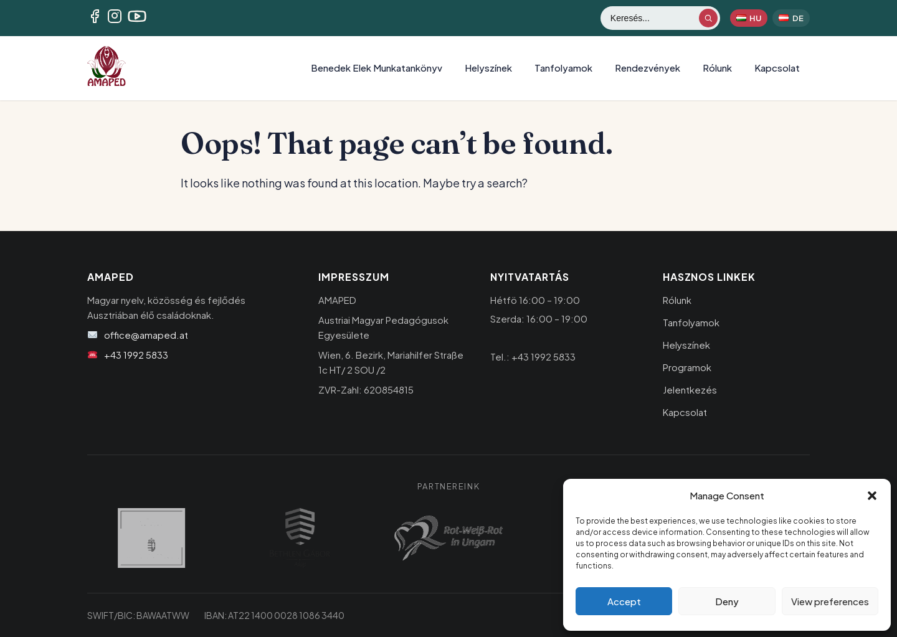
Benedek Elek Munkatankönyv (376, 67)
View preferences (830, 601)
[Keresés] (654, 18)
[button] (872, 495)
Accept (624, 601)
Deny (727, 601)
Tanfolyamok (563, 67)
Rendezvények (647, 67)
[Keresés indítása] (708, 18)
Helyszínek (488, 67)
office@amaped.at (146, 335)
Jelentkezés (690, 389)
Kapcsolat (777, 67)
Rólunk (717, 67)
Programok (687, 367)
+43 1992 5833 (136, 355)
